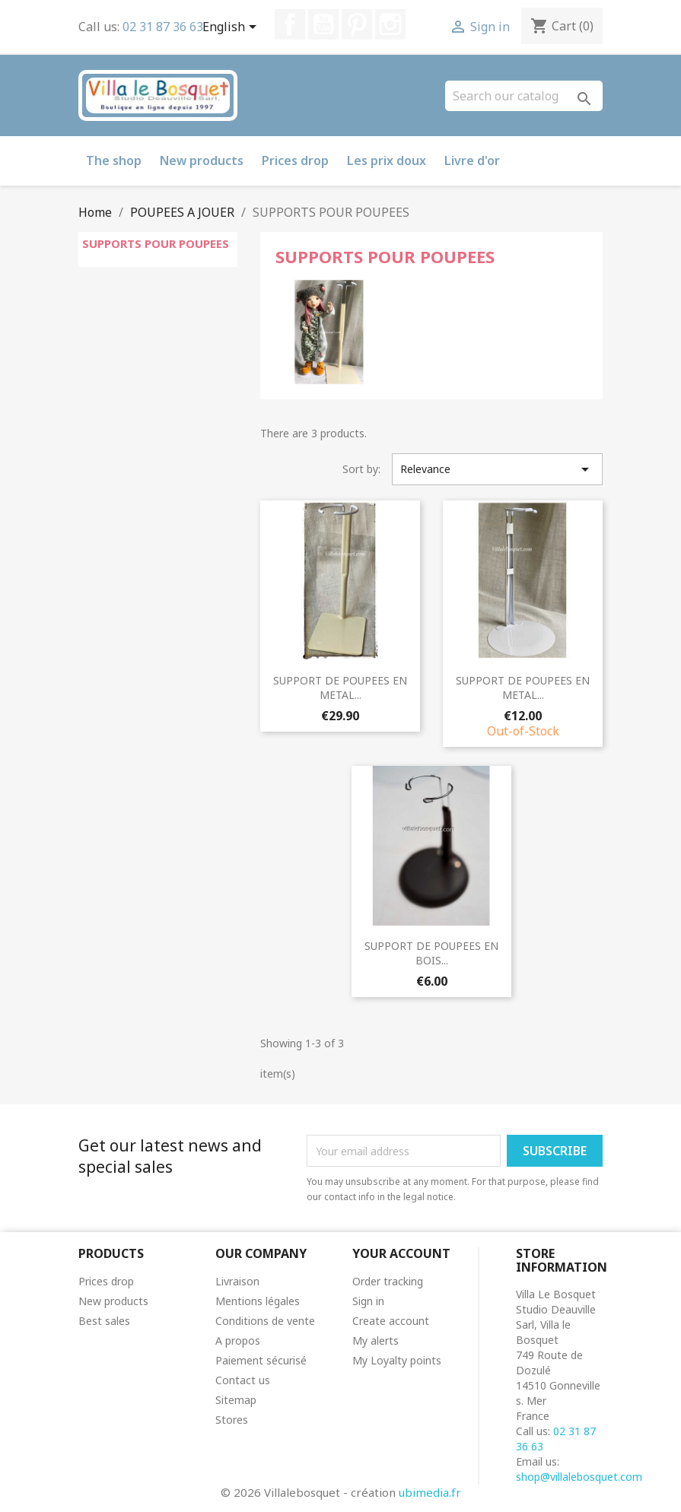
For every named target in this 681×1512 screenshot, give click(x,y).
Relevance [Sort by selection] (497, 469)
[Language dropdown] (232, 28)
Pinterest (357, 24)
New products (201, 160)
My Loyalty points (396, 1360)
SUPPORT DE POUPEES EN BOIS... (431, 953)
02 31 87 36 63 (163, 26)
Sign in (368, 1301)
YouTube (323, 24)
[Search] (524, 96)
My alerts (375, 1340)
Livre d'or (472, 160)
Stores (231, 1419)
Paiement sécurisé (261, 1360)
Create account (390, 1320)
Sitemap (235, 1400)
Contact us (242, 1380)
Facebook (290, 24)
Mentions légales (257, 1301)
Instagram (390, 24)
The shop (114, 160)
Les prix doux (386, 160)
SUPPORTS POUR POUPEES (155, 243)
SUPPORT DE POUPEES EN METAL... (340, 688)
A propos (237, 1340)
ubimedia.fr (430, 1492)
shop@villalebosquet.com (579, 1476)
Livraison (237, 1281)
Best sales (104, 1320)
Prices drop (295, 160)
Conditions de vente (265, 1320)
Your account (401, 1253)
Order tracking (387, 1281)
